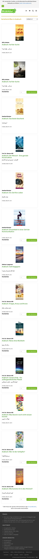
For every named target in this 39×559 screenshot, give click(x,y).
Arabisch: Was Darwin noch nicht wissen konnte (17, 416)
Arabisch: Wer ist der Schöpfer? (13, 452)
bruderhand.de (7, 540)
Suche (21, 554)
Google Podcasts (28, 547)
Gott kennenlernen (8, 533)
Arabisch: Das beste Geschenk (13, 118)
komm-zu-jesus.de (8, 544)
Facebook (11, 547)
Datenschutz (29, 552)
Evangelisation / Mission (10, 528)
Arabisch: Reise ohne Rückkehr (13, 341)
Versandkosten (32, 506)
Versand (6, 554)
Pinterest (11, 548)
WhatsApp (21, 548)
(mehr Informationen (25, 3)
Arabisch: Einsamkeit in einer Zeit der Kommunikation (16, 230)
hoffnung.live (7, 545)
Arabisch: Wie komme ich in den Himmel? (17, 489)
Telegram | (6, 548)
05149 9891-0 (32, 557)
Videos (11, 534)
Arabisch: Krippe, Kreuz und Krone (15, 304)
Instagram (16, 547)
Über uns (6, 534)
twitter (21, 547)
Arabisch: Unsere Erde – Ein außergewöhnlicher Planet (12, 379)
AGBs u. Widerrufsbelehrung (17, 552)
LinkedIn (16, 548)
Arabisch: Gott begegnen (11, 267)
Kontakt (16, 554)
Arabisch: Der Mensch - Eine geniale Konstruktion (15, 156)
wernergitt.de (7, 542)
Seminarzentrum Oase (9, 529)
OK (3, 6)
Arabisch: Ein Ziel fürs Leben (12, 193)
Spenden (26, 554)
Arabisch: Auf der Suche (10, 44)
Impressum (6, 552)
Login (11, 554)
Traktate (6, 531)
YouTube (6, 547)
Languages (15, 534)
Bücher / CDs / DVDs (13, 531)
